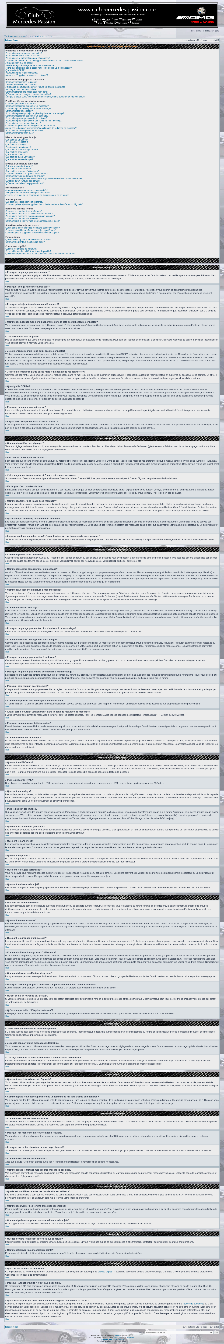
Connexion (134, 23)
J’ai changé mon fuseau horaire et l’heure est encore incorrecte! (35, 87)
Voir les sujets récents (44, 36)
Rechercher (125, 20)
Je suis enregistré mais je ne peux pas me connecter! (30, 65)
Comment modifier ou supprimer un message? (27, 106)
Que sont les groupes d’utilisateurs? (22, 171)
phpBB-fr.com (119, 1337)
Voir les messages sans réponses (18, 36)
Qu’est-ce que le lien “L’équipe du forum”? (24, 183)
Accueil (96, 20)
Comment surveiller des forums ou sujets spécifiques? (30, 230)
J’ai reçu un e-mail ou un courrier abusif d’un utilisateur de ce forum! (37, 195)
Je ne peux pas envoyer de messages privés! (26, 190)
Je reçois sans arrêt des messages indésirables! (27, 192)
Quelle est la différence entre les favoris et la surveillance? (32, 228)
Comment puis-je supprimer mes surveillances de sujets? (32, 232)
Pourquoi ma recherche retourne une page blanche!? (30, 216)
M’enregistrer (120, 23)
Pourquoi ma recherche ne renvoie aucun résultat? (29, 213)
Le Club (137, 20)
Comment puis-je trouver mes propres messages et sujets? (32, 221)
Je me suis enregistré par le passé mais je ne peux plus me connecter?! (38, 68)
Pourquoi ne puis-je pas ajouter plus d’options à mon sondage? (34, 113)
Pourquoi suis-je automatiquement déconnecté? (27, 58)
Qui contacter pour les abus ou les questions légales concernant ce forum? (40, 253)
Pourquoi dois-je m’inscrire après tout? (23, 55)
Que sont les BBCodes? (16, 140)
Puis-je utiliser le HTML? (16, 142)
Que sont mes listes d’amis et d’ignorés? (24, 202)
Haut (7, 281)
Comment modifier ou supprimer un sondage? (26, 116)
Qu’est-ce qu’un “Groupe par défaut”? (22, 181)
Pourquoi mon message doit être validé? (24, 130)
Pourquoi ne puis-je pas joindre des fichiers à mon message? (33, 121)
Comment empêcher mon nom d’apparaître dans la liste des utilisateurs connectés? (44, 60)
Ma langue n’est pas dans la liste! (20, 89)
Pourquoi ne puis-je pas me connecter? (23, 53)
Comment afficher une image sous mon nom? (26, 92)
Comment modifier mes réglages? (21, 82)
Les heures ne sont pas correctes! (21, 84)
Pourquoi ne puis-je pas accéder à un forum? (26, 118)
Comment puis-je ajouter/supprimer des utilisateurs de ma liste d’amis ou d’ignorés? (44, 204)
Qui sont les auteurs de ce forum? (21, 249)
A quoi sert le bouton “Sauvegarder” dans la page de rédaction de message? (40, 128)
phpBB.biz (131, 1337)
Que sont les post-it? (15, 154)
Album (106, 20)
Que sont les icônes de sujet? (19, 159)
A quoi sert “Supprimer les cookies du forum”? (26, 75)
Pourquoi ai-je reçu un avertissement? (23, 123)
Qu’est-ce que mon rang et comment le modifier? (28, 94)
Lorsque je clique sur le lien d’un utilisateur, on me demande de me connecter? (45, 97)
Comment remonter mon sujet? (19, 133)
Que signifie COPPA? (15, 70)
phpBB (117, 1335)
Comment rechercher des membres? (22, 218)
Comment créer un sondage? (19, 111)
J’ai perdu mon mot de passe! (19, 63)
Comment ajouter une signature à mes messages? (28, 108)
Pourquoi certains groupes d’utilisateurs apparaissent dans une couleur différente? (43, 178)
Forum (98, 23)
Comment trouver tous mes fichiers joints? (25, 242)
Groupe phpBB (105, 1271)
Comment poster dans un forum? (20, 103)
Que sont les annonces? (16, 152)
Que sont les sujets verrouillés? (20, 157)
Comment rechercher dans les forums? (23, 211)
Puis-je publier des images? (18, 147)
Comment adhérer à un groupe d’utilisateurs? (26, 173)
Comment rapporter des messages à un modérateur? (30, 125)
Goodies (108, 23)
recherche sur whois (193, 1303)
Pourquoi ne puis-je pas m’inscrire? (21, 73)
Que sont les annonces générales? (21, 149)
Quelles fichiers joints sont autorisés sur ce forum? (28, 239)
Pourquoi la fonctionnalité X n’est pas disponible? (28, 251)
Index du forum (11, 40)
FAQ (114, 20)
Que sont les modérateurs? (18, 168)
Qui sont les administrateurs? (19, 166)
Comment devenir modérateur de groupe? (24, 176)
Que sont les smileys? (15, 144)
